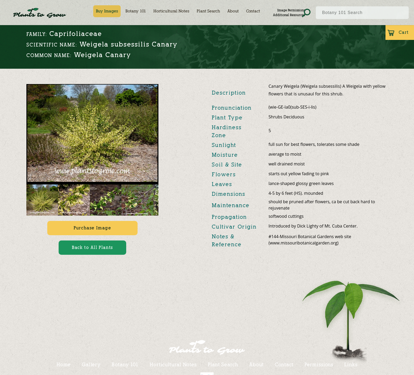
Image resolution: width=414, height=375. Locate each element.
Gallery (91, 364)
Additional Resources (289, 15)
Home (64, 364)
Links (350, 364)
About (233, 11)
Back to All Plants (92, 247)
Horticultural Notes (171, 11)
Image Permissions (291, 10)
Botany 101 (135, 11)
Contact (253, 11)
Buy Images (107, 11)
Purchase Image (92, 228)
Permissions (318, 364)
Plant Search (208, 11)
